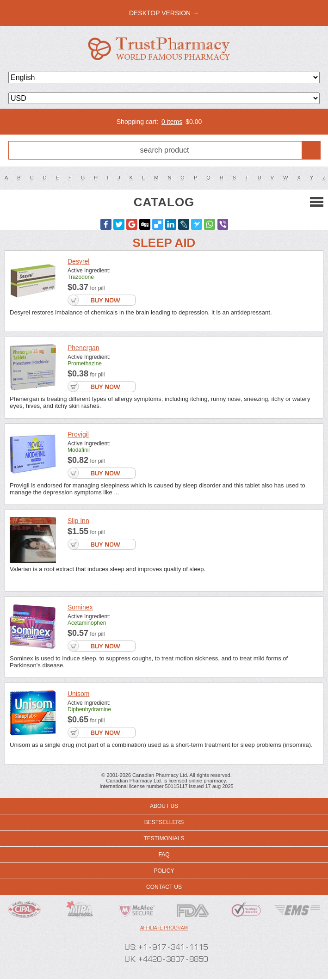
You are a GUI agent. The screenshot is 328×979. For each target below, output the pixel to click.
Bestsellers (164, 822)
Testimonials (163, 838)
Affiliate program (164, 927)
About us (164, 806)
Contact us (164, 887)
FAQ (163, 854)
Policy (164, 871)
